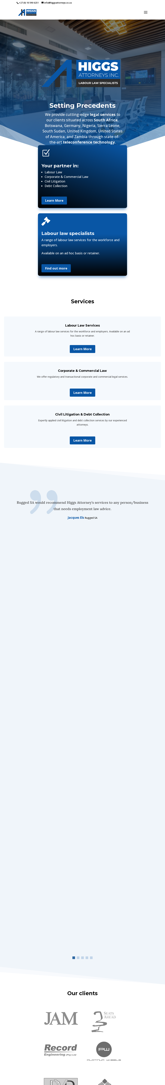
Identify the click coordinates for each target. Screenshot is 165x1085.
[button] (73, 561)
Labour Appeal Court (133, 855)
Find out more (56, 268)
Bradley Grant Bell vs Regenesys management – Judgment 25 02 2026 (47, 850)
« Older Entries (25, 909)
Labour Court (59, 824)
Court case (44, 824)
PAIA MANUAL (25, 1065)
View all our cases (82, 921)
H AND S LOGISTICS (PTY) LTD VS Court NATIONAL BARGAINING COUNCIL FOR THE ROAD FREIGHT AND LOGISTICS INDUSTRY (47, 813)
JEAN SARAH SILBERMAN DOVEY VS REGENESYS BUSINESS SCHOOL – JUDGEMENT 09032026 (117, 811)
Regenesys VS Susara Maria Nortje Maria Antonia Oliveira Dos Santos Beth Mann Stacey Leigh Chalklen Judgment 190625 (115, 883)
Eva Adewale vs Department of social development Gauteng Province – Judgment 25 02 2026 (117, 846)
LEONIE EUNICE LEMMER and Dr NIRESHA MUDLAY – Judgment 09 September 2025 (46, 883)
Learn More (54, 200)
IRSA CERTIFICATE (27, 1061)
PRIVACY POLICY (26, 1069)
